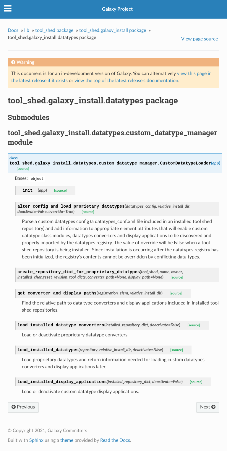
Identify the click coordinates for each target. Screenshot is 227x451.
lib (26, 30)
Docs (13, 30)
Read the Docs (115, 440)
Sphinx (36, 440)
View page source (199, 39)
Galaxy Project (117, 9)
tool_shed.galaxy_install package (112, 30)
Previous (23, 407)
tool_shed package (54, 30)
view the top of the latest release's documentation (126, 80)
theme (66, 440)
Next (207, 407)
